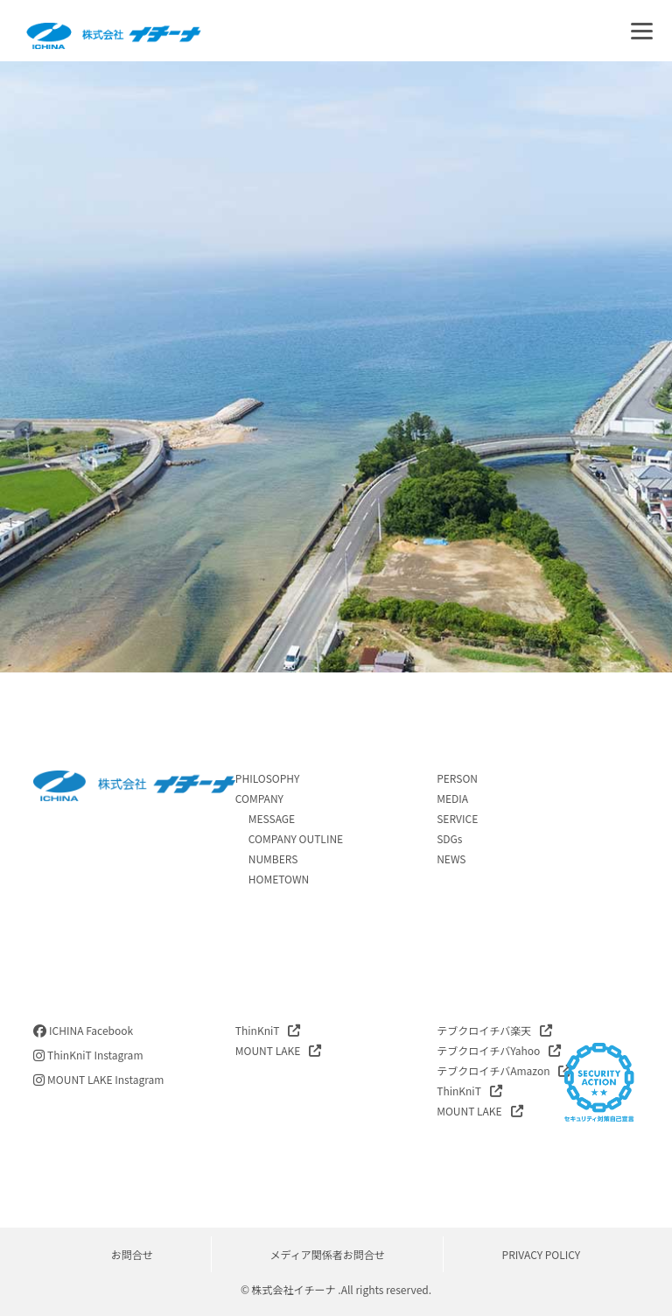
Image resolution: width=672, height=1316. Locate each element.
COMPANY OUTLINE (295, 838)
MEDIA (452, 798)
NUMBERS (273, 858)
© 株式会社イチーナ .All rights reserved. (336, 1289)
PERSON (457, 778)
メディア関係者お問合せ (327, 1254)
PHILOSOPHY (267, 778)
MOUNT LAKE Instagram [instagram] (98, 1079)
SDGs (449, 838)
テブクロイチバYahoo (488, 1050)
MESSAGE (271, 818)
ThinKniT (257, 1030)
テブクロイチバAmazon (493, 1070)
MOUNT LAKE (268, 1050)
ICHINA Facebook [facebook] (83, 1030)
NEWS (451, 858)
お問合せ (132, 1254)
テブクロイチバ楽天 (484, 1030)
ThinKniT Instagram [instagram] (88, 1054)
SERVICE (457, 818)
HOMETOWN (278, 878)
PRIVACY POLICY (541, 1254)
